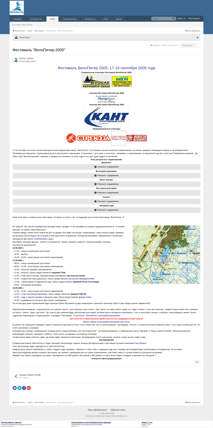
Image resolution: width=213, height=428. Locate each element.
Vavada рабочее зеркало (16, 424)
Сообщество (36, 19)
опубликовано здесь (44, 239)
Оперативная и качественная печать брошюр (86, 424)
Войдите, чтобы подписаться (165, 45)
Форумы (18, 19)
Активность (90, 19)
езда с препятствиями (31, 297)
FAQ (106, 19)
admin (30, 58)
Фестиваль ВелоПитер (22, 25)
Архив (119, 19)
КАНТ (148, 303)
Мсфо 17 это (146, 424)
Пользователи (69, 19)
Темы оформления (98, 410)
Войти (181, 18)
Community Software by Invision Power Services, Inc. (106, 416)
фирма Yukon (85, 297)
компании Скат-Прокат (135, 343)
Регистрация (194, 18)
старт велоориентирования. (34, 294)
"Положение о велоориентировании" (103, 315)
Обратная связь (117, 410)
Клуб (52, 19)
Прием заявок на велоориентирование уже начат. (106, 322)
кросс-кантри (32, 276)
